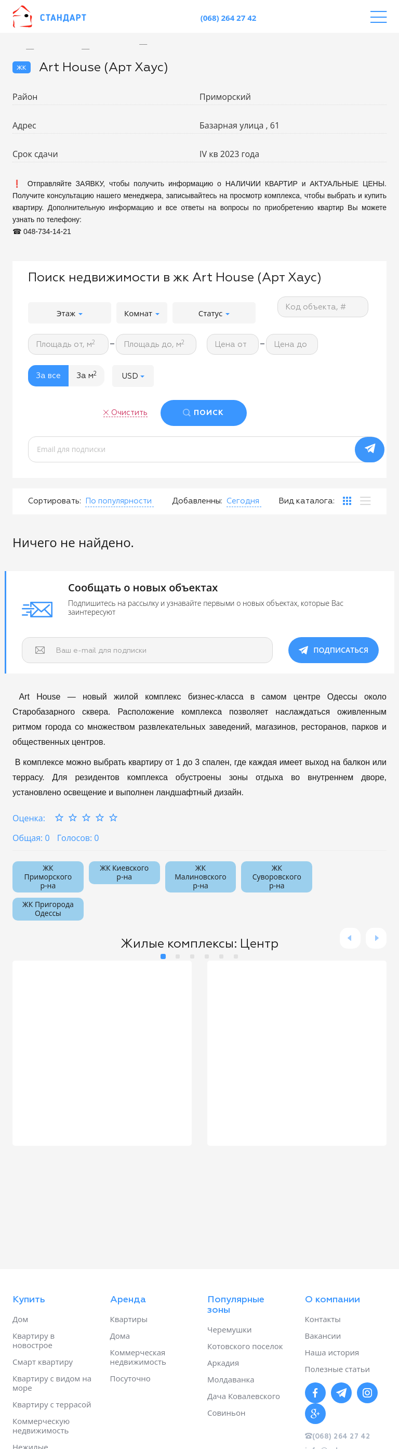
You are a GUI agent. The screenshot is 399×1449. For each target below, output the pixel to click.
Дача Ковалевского (243, 1396)
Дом (20, 1319)
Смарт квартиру (42, 1361)
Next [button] (376, 938)
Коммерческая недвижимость (138, 1357)
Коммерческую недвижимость (41, 1425)
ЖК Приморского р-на (48, 876)
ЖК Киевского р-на (124, 872)
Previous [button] (350, 938)
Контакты (323, 1319)
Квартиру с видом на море (51, 1383)
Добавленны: (197, 501)
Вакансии (323, 1335)
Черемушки (229, 1329)
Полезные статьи (337, 1369)
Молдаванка (231, 1379)
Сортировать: (54, 501)
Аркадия (223, 1362)
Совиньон (226, 1412)
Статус (214, 313)
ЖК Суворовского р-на (276, 876)
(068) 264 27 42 (229, 17)
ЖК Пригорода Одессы (48, 908)
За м (86, 375)
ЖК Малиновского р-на (200, 876)
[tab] (347, 501)
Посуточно (130, 1378)
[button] (133, 375)
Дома (120, 1335)
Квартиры (129, 1319)
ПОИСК (209, 413)
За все (48, 376)
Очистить (129, 413)
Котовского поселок (245, 1346)
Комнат (141, 313)
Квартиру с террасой (51, 1404)
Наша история (332, 1352)
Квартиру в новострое (33, 1340)
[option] (150, 44)
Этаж (70, 313)
